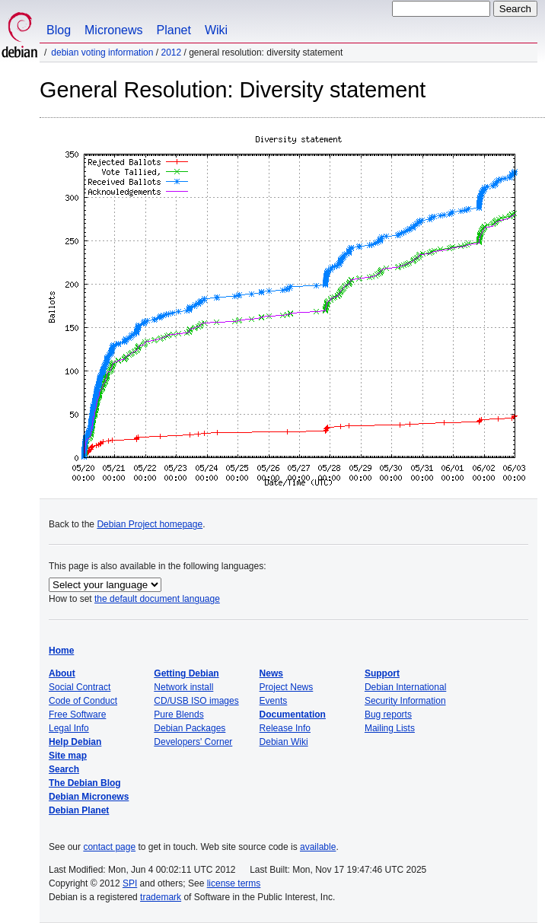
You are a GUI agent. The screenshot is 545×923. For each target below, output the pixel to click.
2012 (171, 52)
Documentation (293, 714)
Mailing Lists (390, 728)
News (271, 673)
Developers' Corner (193, 742)
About (62, 673)
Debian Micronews (89, 796)
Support (382, 673)
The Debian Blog (85, 783)
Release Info (285, 728)
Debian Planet (79, 810)
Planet (174, 30)
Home (61, 650)
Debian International (405, 687)
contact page (109, 847)
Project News (287, 687)
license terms (234, 883)
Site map (68, 755)
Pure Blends (178, 714)
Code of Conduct (83, 700)
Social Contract (79, 687)
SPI (130, 883)
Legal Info (69, 728)
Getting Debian (186, 673)
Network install (183, 687)
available (318, 847)
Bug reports (388, 714)
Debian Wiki (284, 742)
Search (64, 769)
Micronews (113, 30)
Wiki (216, 30)
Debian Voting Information (102, 52)
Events (274, 700)
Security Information (405, 700)
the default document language (157, 599)
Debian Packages (189, 728)
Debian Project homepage (149, 524)
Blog (58, 30)
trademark (160, 897)
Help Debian (75, 742)
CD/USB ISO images (196, 700)
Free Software (77, 714)
